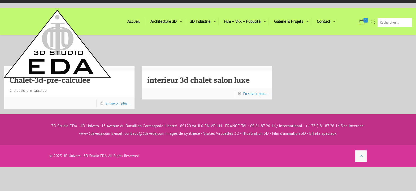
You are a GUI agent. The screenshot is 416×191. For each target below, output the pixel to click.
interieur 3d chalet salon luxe (198, 80)
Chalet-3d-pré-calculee (50, 80)
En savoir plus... (118, 103)
